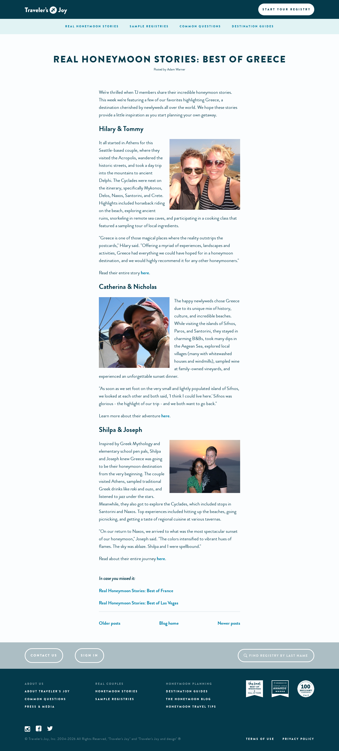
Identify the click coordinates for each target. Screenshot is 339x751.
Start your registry (286, 9)
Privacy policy (298, 739)
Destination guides (187, 691)
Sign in (89, 655)
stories (92, 26)
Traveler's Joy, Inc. (42, 739)
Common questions (45, 699)
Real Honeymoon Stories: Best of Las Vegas (138, 602)
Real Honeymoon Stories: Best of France (136, 590)
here (145, 272)
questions (200, 26)
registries (149, 26)
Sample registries (114, 699)
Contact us (44, 655)
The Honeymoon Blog (188, 699)
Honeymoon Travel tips (191, 707)
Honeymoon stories (116, 691)
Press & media (40, 707)
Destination (253, 26)
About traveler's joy (47, 691)
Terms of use (260, 739)
